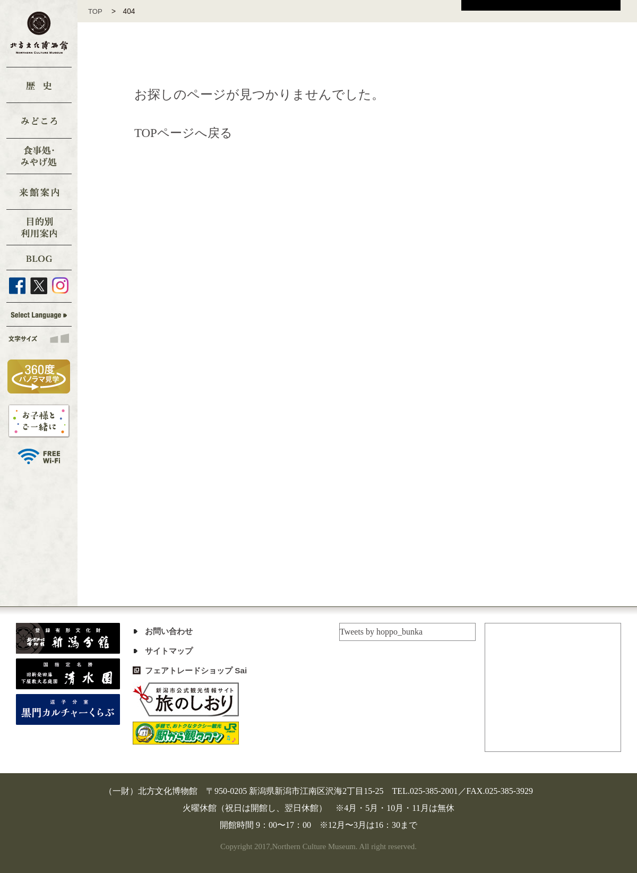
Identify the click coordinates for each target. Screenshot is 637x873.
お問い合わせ (170, 631)
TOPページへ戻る (185, 133)
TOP (99, 11)
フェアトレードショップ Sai (199, 670)
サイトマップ (170, 650)
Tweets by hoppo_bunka (381, 631)
